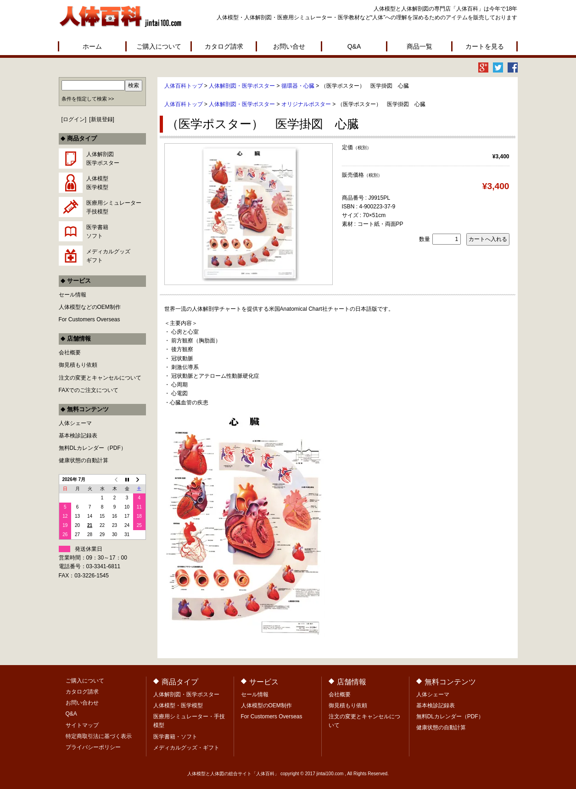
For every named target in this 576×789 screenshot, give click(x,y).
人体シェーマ (75, 423)
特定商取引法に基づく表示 (99, 736)
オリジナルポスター (306, 104)
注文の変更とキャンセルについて (100, 378)
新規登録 (102, 119)
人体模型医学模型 (97, 182)
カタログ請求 (224, 46)
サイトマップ (82, 725)
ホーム (92, 46)
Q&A (354, 46)
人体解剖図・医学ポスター (242, 86)
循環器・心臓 (297, 86)
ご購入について (158, 46)
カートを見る (484, 46)
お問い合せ (289, 46)
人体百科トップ (183, 86)
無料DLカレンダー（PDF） (92, 448)
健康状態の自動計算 (83, 460)
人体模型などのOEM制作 (90, 307)
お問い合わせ (82, 702)
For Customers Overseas (89, 319)
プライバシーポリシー (93, 747)
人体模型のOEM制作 (266, 705)
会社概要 (70, 352)
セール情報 (72, 294)
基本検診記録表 (78, 435)
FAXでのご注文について (89, 390)
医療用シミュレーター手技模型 (113, 207)
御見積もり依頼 (78, 365)
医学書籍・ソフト (175, 736)
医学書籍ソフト (97, 231)
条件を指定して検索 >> (88, 98)
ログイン (74, 119)
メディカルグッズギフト (108, 255)
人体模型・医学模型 (178, 705)
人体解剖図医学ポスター (102, 158)
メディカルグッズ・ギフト (186, 747)
